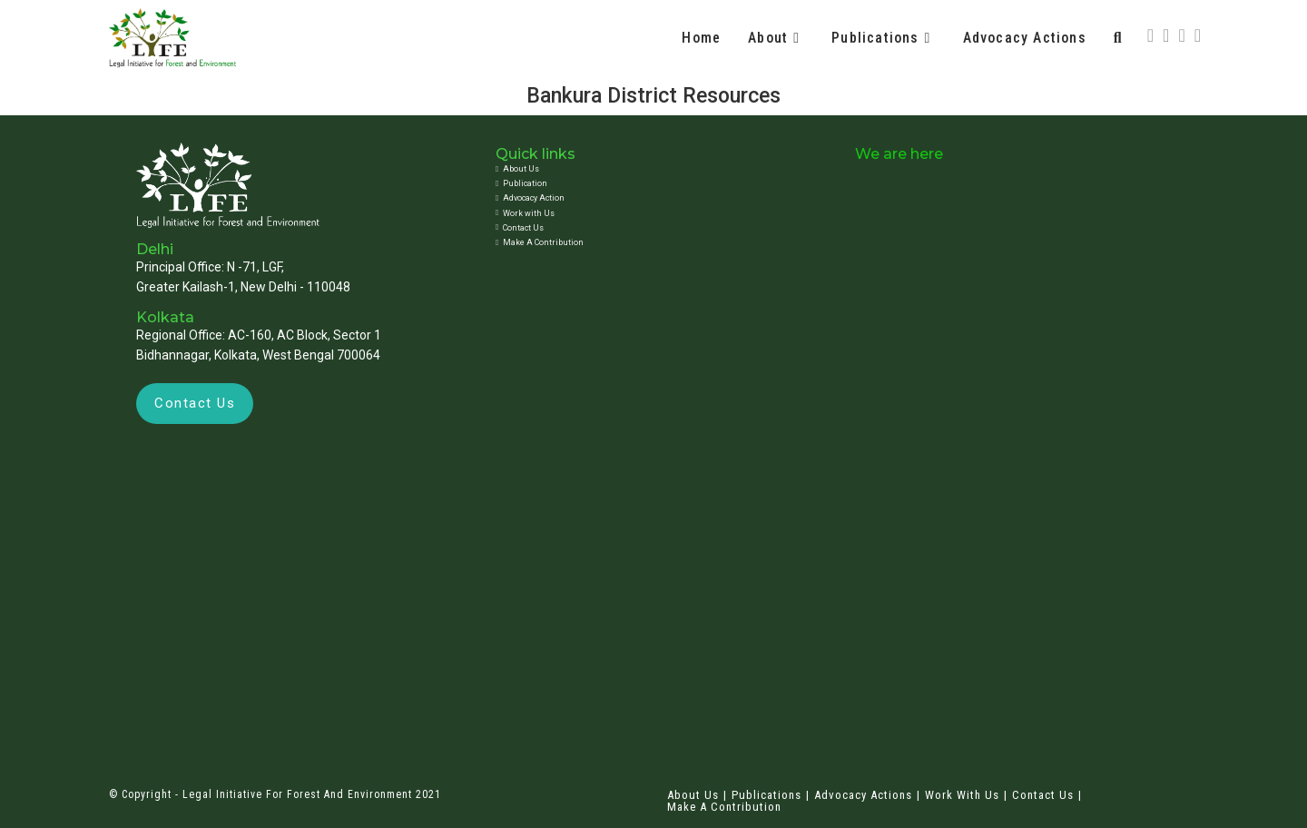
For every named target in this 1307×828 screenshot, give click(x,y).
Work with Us (962, 795)
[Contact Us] (648, 228)
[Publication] (648, 183)
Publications (766, 795)
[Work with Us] (648, 213)
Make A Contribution (724, 806)
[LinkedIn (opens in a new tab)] (1197, 35)
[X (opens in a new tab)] (1150, 35)
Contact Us (1043, 795)
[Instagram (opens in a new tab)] (1181, 35)
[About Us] (648, 169)
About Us (693, 795)
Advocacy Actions (863, 795)
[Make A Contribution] (648, 242)
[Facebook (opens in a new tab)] (1166, 35)
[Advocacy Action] (648, 198)
